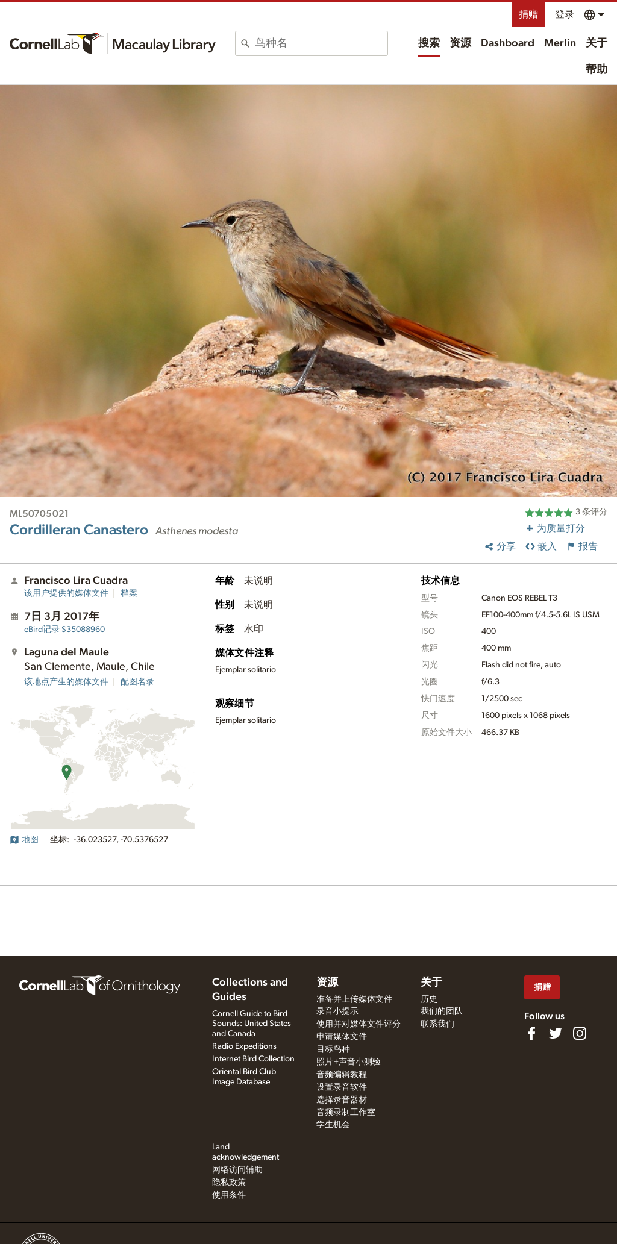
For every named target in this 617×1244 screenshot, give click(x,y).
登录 (564, 14)
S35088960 (64, 629)
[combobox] (321, 43)
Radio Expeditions (244, 1046)
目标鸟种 (333, 1049)
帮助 (596, 69)
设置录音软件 (341, 1087)
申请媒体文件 (341, 1037)
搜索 (429, 43)
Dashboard (507, 43)
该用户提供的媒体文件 (66, 593)
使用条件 (229, 1195)
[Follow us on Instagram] (579, 1033)
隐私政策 (229, 1182)
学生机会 (333, 1125)
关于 (596, 43)
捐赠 (528, 14)
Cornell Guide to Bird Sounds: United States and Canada (251, 1024)
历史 (429, 999)
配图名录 (137, 682)
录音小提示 (337, 1011)
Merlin (560, 43)
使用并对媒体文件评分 (358, 1024)
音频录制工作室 (345, 1112)
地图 (24, 840)
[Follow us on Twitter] (555, 1033)
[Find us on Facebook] (531, 1033)
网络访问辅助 (237, 1170)
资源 (460, 43)
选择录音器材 (341, 1100)
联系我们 (437, 1024)
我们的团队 (442, 1011)
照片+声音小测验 (348, 1062)
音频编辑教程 (341, 1075)
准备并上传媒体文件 (354, 999)
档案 (129, 593)
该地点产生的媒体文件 (66, 682)
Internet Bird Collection (253, 1059)
